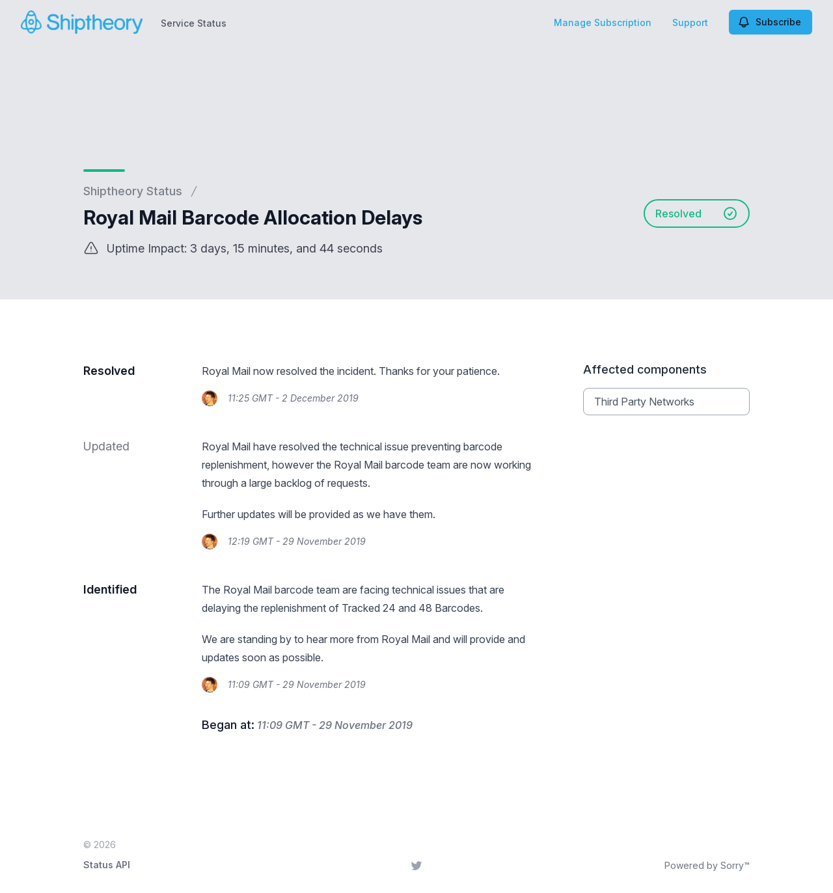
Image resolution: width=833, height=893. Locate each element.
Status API (106, 864)
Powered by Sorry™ (707, 865)
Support (690, 22)
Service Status (193, 23)
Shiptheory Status (132, 191)
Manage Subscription (602, 22)
